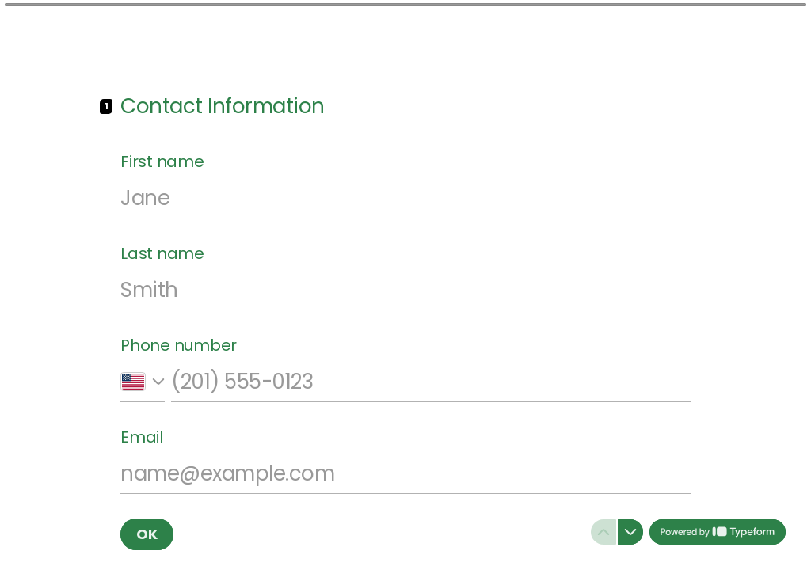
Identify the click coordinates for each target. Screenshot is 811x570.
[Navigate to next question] (630, 532)
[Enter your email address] (405, 473)
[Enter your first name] (405, 198)
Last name (162, 253)
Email (141, 437)
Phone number (178, 345)
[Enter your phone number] (431, 381)
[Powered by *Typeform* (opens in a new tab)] (717, 532)
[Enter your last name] (405, 290)
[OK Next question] (146, 534)
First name (162, 161)
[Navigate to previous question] (603, 532)
